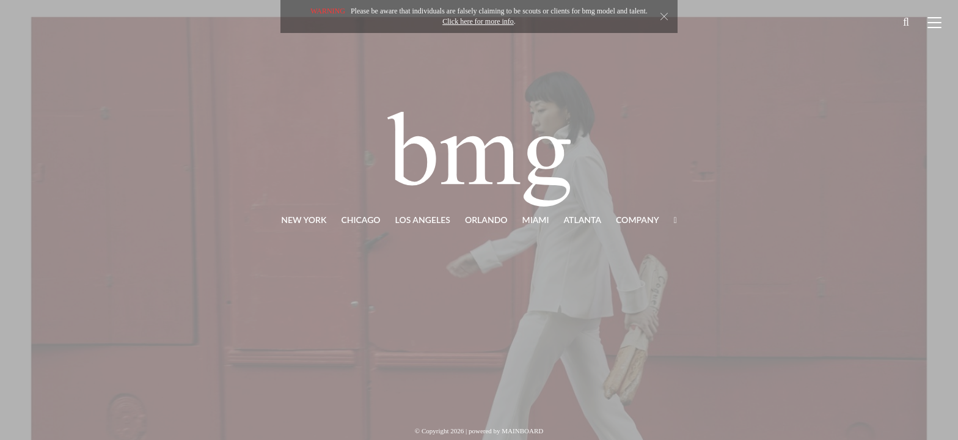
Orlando (486, 220)
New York (303, 220)
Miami (535, 220)
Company (637, 220)
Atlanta (583, 220)
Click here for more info (478, 21)
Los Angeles (422, 220)
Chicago (360, 220)
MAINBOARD (522, 431)
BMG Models (479, 159)
